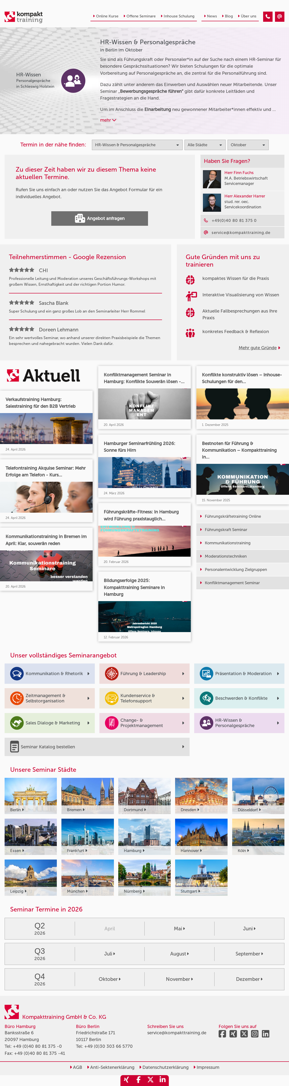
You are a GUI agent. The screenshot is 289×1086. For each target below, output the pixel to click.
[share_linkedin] (163, 1080)
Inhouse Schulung (177, 16)
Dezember (249, 979)
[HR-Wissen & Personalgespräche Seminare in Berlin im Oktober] (268, 17)
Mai (179, 929)
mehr (108, 120)
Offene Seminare (139, 16)
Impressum (206, 1067)
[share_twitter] (151, 1080)
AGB (76, 1067)
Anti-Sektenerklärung (110, 1067)
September (249, 954)
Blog (227, 16)
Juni (249, 929)
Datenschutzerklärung (164, 1067)
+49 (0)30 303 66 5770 (108, 1046)
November (179, 979)
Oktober (109, 979)
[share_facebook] (139, 1080)
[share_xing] (126, 1080)
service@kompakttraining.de (176, 1032)
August (179, 954)
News (210, 16)
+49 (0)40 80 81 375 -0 (37, 1046)
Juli (109, 954)
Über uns (247, 16)
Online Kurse (106, 16)
